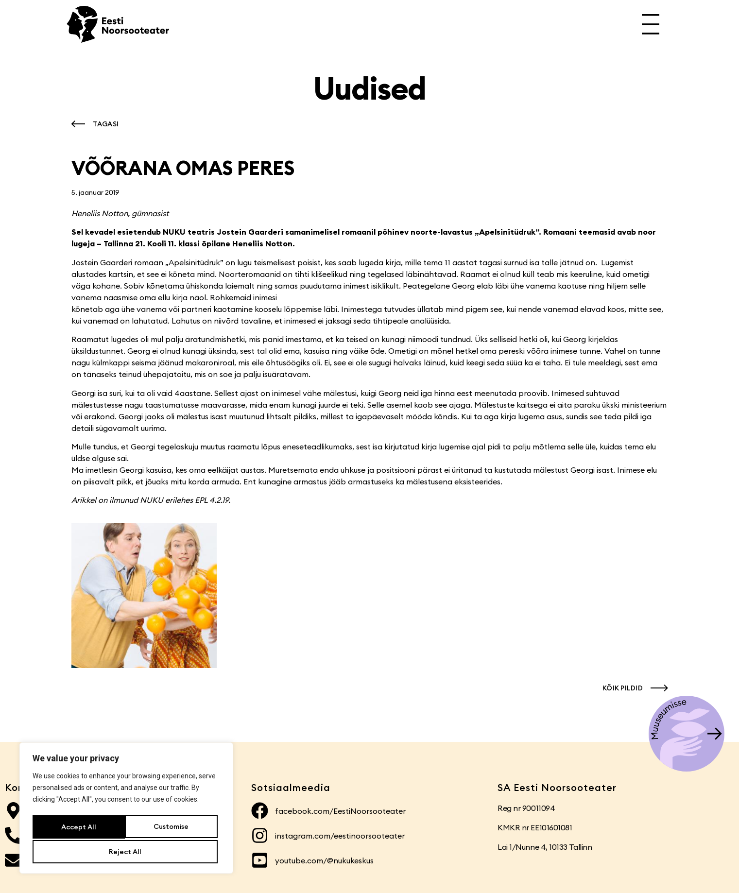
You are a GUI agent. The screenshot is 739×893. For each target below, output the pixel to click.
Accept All (126, 851)
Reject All (171, 828)
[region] (126, 810)
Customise (78, 828)
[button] (93, 124)
